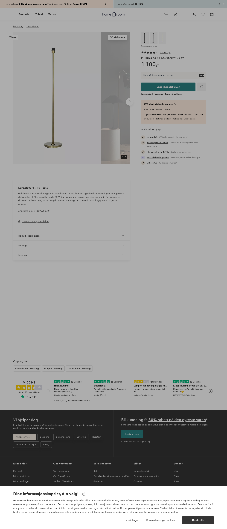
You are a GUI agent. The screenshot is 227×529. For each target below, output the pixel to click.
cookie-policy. (170, 511)
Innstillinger (132, 520)
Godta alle (198, 520)
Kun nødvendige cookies (160, 520)
